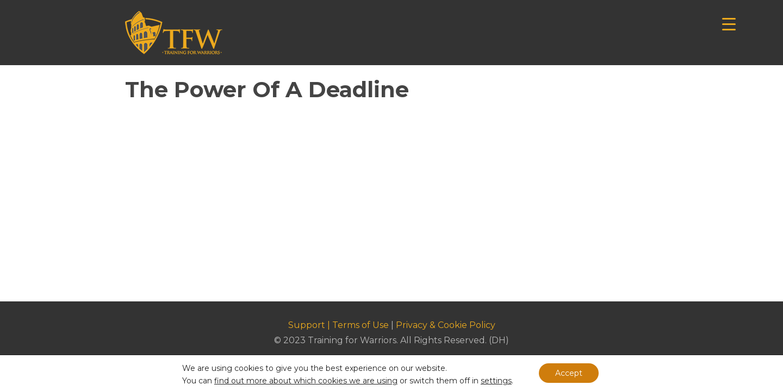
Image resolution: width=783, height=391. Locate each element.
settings (496, 381)
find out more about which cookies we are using (305, 381)
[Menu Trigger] (729, 23)
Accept (568, 373)
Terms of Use (360, 325)
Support (306, 325)
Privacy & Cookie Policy (445, 325)
